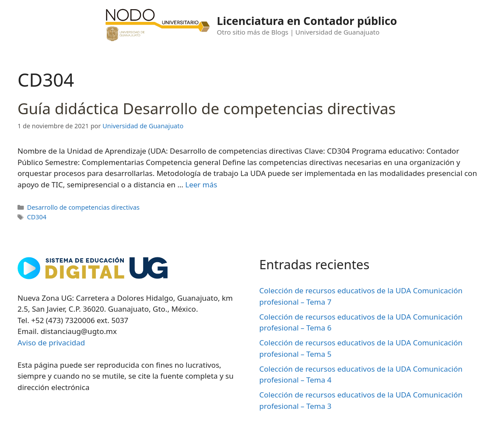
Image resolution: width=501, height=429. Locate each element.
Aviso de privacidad (51, 343)
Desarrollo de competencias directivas (83, 207)
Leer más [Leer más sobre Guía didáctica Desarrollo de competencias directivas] (201, 184)
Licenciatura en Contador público (307, 20)
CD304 (36, 217)
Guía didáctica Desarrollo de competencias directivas (207, 108)
